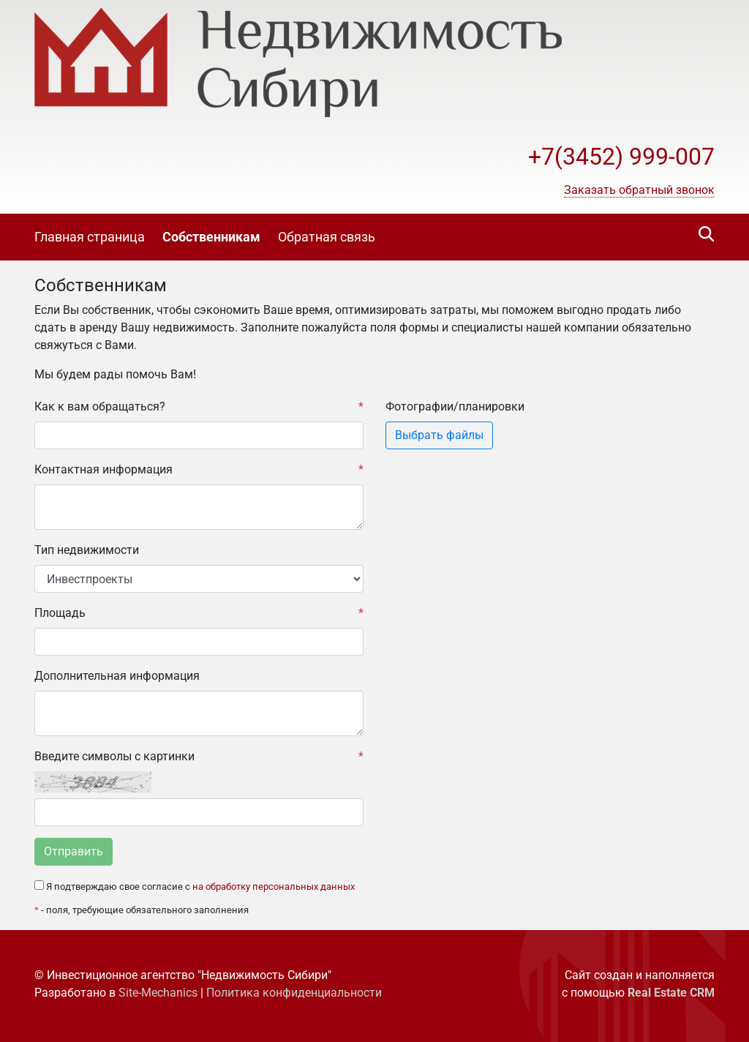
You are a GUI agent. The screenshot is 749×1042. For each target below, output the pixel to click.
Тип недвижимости (86, 550)
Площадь (199, 613)
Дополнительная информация (117, 676)
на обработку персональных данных (273, 886)
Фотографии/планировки (454, 406)
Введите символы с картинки (199, 756)
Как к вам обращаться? (199, 407)
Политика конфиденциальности (294, 993)
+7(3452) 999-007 (621, 156)
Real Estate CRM (671, 993)
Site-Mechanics (157, 993)
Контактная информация (199, 470)
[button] (639, 190)
